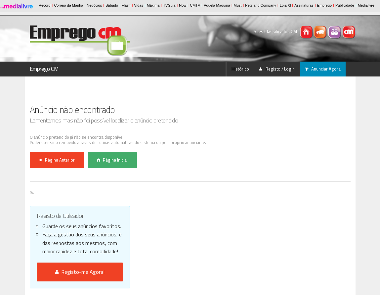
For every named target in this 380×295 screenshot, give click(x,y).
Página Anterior (57, 160)
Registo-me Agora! (80, 272)
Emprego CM (44, 69)
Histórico (240, 69)
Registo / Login (277, 69)
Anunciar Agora (323, 69)
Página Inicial (112, 160)
